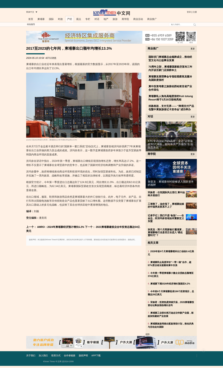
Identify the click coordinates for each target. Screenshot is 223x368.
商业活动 (138, 19)
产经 (69, 19)
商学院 (125, 19)
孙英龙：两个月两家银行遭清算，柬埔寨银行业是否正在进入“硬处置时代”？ (166, 232)
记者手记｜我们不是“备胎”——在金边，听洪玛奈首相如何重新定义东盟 (166, 218)
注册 (195, 12)
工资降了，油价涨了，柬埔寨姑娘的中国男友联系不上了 (166, 205)
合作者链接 (69, 355)
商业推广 (152, 19)
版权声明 (83, 355)
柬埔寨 (41, 19)
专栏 (87, 19)
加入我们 (43, 355)
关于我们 (30, 355)
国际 (51, 19)
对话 (96, 19)
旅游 (115, 19)
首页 (30, 19)
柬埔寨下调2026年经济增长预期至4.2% (170, 283)
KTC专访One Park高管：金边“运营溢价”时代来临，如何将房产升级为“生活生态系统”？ (170, 144)
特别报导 (31, 24)
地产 (106, 19)
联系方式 (55, 355)
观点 (78, 19)
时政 (60, 19)
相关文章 (153, 242)
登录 (189, 12)
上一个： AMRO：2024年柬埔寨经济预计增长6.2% (55, 227)
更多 (193, 48)
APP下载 (96, 355)
